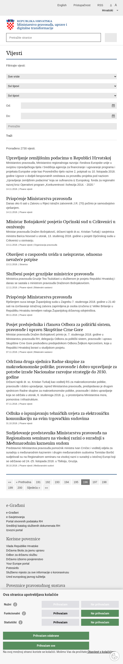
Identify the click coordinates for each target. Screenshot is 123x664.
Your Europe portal (17, 563)
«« (9, 482)
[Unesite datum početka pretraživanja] (69, 105)
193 (57, 482)
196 (85, 482)
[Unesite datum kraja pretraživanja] (69, 116)
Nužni (7, 612)
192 (47, 482)
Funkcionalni (12, 621)
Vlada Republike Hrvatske (22, 546)
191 (38, 482)
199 (10, 487)
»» (46, 487)
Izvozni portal (14, 530)
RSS (100, 5)
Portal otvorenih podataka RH (24, 521)
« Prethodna (23, 482)
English (62, 5)
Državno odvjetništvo (19, 597)
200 (20, 487)
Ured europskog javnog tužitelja (25, 576)
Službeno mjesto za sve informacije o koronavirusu (37, 572)
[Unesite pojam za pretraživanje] (23, 37)
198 (104, 482)
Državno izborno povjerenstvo (24, 559)
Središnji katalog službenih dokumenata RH (33, 525)
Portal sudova (14, 592)
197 (94, 482)
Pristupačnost (82, 5)
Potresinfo (12, 568)
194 (66, 482)
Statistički (10, 630)
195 (76, 482)
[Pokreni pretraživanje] (97, 37)
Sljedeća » (33, 487)
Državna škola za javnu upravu (25, 550)
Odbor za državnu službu (21, 554)
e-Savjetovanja (15, 517)
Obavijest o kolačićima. (101, 651)
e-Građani (12, 512)
